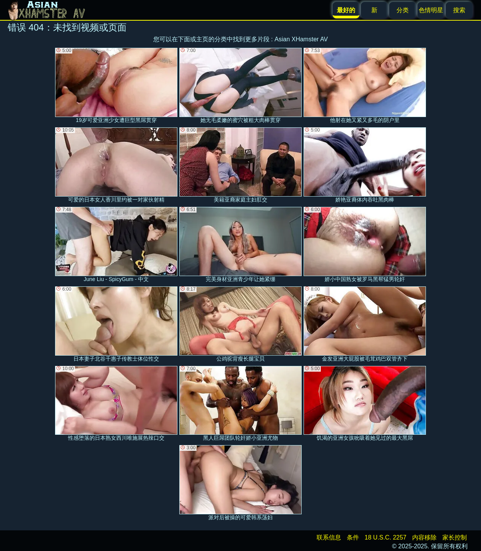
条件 (353, 537)
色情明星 (431, 10)
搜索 (459, 10)
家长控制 (454, 537)
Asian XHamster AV (301, 39)
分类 (402, 10)
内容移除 (424, 537)
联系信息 (329, 537)
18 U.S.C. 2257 (385, 537)
